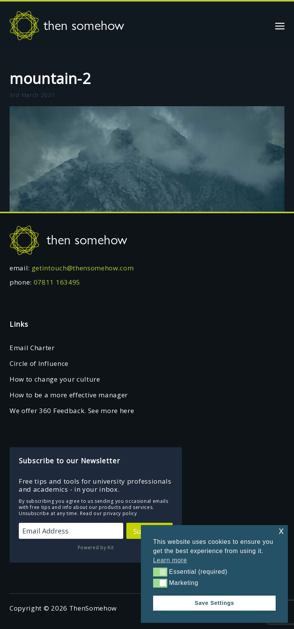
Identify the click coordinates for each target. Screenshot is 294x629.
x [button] (281, 530)
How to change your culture (55, 379)
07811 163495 (57, 282)
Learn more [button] (170, 560)
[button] (160, 572)
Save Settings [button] (214, 603)
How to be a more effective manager (69, 394)
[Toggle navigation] (279, 25)
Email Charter (32, 347)
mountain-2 (50, 78)
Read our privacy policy (108, 513)
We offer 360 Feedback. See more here (72, 410)
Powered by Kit (96, 547)
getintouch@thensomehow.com (83, 267)
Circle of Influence (39, 363)
